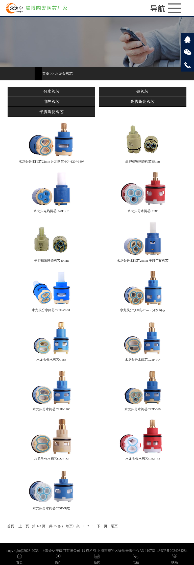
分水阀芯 (51, 91)
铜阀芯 (142, 91)
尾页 (114, 526)
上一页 (23, 526)
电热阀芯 (51, 101)
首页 (45, 74)
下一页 (102, 526)
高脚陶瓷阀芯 (142, 101)
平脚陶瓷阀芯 (51, 111)
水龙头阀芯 (64, 74)
